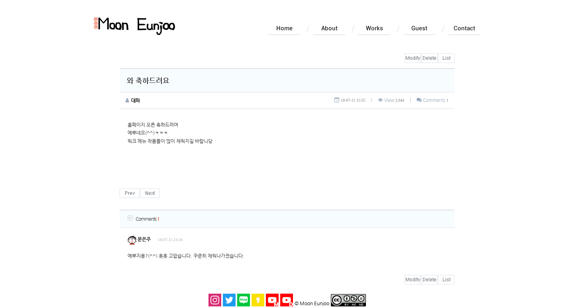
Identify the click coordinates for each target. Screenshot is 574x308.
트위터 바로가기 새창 (229, 300)
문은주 (139, 239)
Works (374, 28)
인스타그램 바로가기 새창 (214, 300)
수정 (413, 58)
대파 (135, 100)
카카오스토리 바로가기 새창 (258, 300)
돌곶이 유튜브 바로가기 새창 (286, 300)
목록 (446, 58)
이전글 (130, 193)
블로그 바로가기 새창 (243, 300)
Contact (464, 28)
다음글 (150, 193)
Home (284, 28)
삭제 (429, 58)
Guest (419, 28)
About (329, 28)
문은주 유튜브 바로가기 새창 (272, 300)
